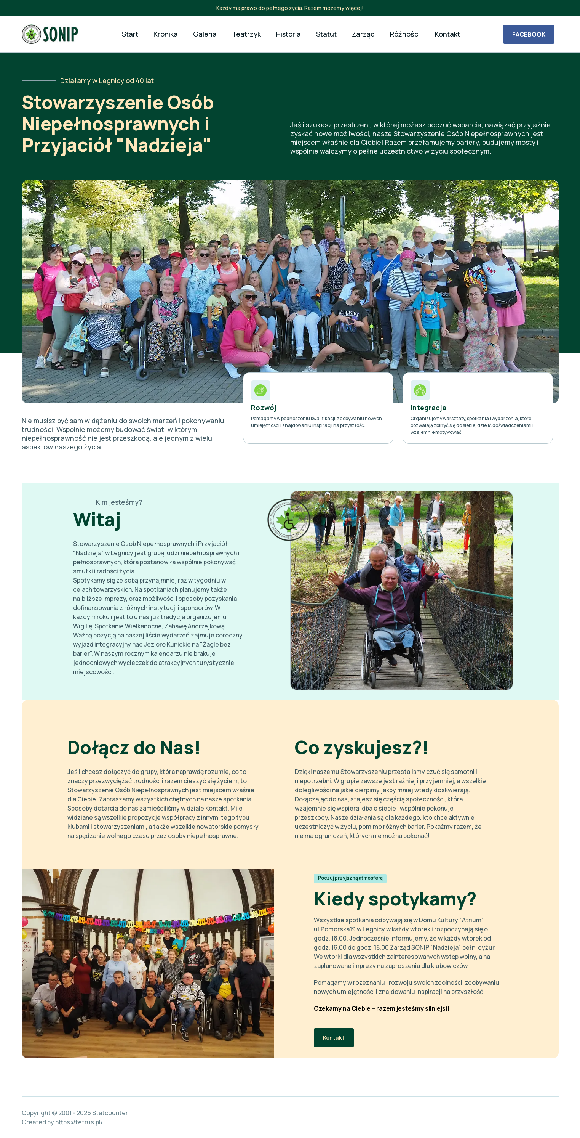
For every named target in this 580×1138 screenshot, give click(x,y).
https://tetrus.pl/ (79, 1122)
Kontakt (334, 1037)
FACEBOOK (528, 34)
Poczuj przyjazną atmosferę (350, 878)
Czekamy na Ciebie (342, 1008)
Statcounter (110, 1113)
